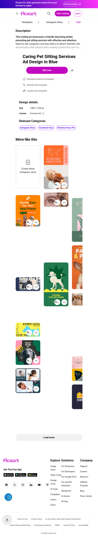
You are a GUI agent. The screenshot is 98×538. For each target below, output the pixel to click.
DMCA (57, 525)
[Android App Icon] (20, 475)
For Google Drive (68, 477)
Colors (53, 499)
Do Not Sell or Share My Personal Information (63, 519)
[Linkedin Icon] (31, 485)
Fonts (53, 505)
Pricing (64, 501)
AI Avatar (65, 496)
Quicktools (66, 491)
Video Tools (55, 475)
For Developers (68, 471)
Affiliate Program (84, 484)
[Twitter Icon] (15, 485)
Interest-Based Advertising (20, 525)
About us (84, 477)
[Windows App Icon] (32, 475)
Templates (55, 494)
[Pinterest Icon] (47, 485)
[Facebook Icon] (6, 485)
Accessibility (83, 525)
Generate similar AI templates (40, 79)
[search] (48, 13)
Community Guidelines (42, 525)
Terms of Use (22, 519)
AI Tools (54, 489)
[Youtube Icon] (39, 485)
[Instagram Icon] (23, 485)
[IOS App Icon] (9, 475)
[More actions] (64, 185)
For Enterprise (67, 466)
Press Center (86, 496)
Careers (83, 471)
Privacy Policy (36, 519)
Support (83, 466)
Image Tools (53, 468)
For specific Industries (66, 484)
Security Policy (69, 525)
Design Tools (53, 482)
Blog (82, 491)
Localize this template (37, 91)
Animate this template (37, 85)
